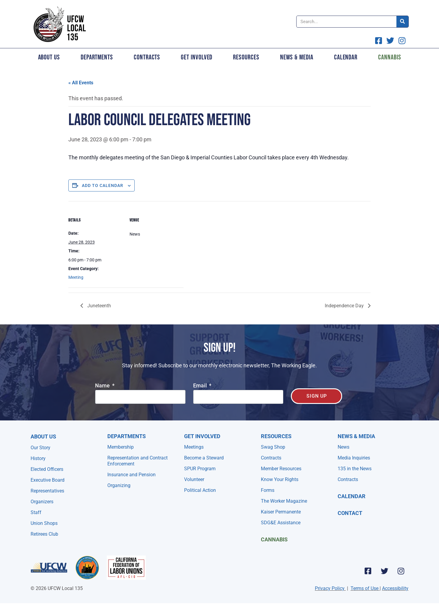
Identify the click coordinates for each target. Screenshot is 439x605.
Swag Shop (273, 447)
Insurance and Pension (131, 474)
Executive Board (47, 480)
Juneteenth (98, 306)
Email (200, 386)
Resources (246, 57)
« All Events (80, 83)
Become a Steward (204, 458)
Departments (97, 57)
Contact (350, 513)
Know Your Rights (279, 479)
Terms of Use (364, 588)
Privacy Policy (330, 588)
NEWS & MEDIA (356, 436)
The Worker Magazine (284, 501)
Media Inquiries (354, 458)
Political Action (200, 490)
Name (103, 386)
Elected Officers (47, 469)
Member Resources (281, 468)
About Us (49, 57)
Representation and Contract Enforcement (137, 461)
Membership (120, 447)
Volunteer (194, 479)
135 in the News (355, 468)
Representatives (47, 491)
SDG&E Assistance (280, 522)
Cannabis (389, 57)
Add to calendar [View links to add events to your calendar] (102, 185)
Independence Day (345, 306)
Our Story (40, 447)
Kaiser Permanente (281, 512)
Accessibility (395, 588)
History (38, 458)
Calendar (345, 57)
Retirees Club (44, 534)
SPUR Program (200, 468)
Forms (267, 490)
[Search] (402, 21)
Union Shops (44, 523)
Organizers (42, 501)
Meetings (194, 447)
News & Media (296, 57)
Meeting (75, 277)
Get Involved (196, 57)
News (343, 447)
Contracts (147, 57)
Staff (36, 512)
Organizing (118, 485)
